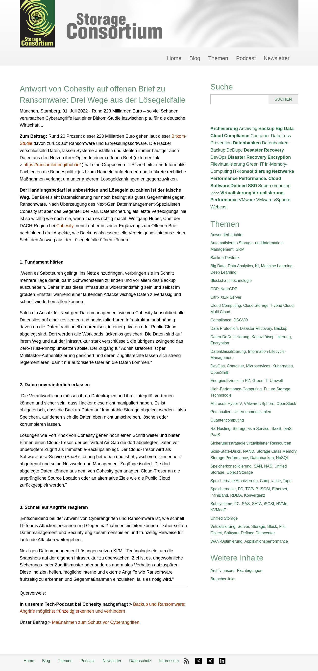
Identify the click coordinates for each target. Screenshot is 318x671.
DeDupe (234, 150)
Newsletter (277, 58)
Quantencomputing (227, 420)
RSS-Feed (187, 661)
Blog (194, 58)
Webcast (219, 206)
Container (260, 135)
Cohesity (64, 225)
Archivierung (224, 128)
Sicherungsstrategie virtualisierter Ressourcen (250, 443)
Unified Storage (224, 518)
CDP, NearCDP (223, 289)
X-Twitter (198, 661)
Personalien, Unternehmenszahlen (240, 412)
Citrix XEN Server (225, 297)
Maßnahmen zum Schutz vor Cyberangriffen (95, 622)
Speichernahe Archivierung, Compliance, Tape (251, 481)
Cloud (216, 135)
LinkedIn (222, 661)
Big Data (285, 128)
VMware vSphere (273, 199)
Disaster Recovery (247, 157)
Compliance (236, 135)
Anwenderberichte (226, 235)
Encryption (279, 157)
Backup (266, 128)
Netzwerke (283, 171)
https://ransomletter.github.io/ (52, 164)
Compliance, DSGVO (229, 320)
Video (214, 193)
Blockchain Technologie (231, 280)
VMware (247, 199)
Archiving (248, 128)
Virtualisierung (235, 192)
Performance (224, 178)
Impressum (169, 661)
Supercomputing (274, 185)
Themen (218, 58)
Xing (210, 661)
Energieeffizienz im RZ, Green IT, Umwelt (246, 381)
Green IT (255, 164)
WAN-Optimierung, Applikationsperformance (249, 541)
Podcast (246, 58)
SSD (252, 185)
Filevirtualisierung (227, 164)
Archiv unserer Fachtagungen (236, 570)
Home (174, 58)
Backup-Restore (224, 258)
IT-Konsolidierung (252, 171)
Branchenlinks (222, 579)
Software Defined (228, 185)
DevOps (218, 157)
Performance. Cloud (260, 178)
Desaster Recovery (264, 150)
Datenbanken (247, 142)
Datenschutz (140, 661)
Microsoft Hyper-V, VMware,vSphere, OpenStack (253, 404)
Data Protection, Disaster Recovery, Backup (248, 328)
